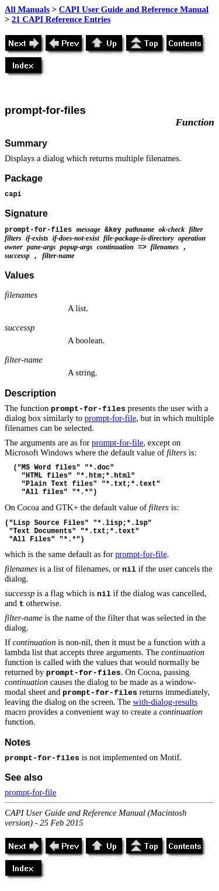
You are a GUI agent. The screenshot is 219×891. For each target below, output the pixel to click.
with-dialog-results (165, 701)
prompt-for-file (110, 418)
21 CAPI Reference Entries (61, 19)
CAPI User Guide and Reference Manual (133, 9)
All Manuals (27, 9)
